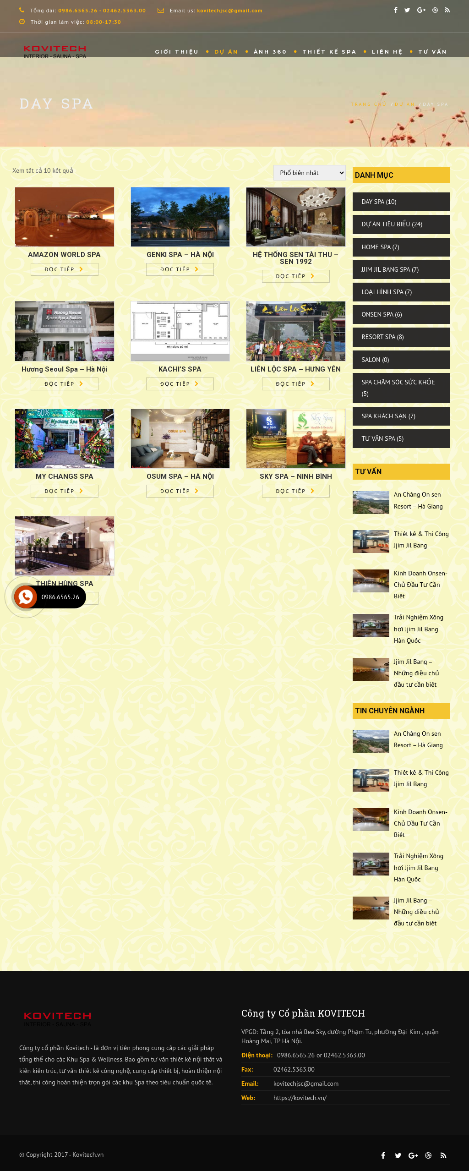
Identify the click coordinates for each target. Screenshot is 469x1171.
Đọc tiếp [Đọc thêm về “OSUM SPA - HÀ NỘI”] (175, 490)
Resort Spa (378, 337)
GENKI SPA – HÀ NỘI (180, 255)
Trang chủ (369, 104)
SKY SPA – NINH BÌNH (296, 476)
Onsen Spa (377, 314)
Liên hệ (387, 52)
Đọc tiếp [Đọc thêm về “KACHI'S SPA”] (175, 383)
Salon (371, 360)
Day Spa (373, 201)
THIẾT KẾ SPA (329, 52)
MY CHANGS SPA (64, 476)
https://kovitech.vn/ (300, 1098)
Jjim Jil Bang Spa (386, 269)
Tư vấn (432, 52)
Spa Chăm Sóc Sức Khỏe (398, 382)
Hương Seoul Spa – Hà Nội (64, 369)
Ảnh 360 (270, 52)
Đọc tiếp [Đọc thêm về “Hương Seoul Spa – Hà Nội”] (60, 383)
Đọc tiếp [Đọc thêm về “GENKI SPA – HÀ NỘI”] (175, 269)
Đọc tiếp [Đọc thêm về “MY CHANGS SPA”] (60, 490)
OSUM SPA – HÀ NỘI (180, 476)
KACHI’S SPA (180, 369)
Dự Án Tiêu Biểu (386, 224)
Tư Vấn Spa (378, 438)
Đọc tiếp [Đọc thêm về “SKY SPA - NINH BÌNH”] (291, 490)
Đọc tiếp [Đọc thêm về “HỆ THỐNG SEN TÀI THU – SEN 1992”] (291, 276)
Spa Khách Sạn (384, 416)
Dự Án (226, 52)
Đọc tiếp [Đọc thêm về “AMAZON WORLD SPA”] (60, 269)
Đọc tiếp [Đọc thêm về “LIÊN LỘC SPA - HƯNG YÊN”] (291, 383)
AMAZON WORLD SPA (64, 255)
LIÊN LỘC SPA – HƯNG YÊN (296, 369)
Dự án (405, 104)
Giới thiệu (177, 52)
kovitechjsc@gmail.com (305, 1083)
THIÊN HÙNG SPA (64, 584)
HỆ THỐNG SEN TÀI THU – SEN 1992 (295, 258)
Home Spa (376, 247)
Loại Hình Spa (383, 292)
